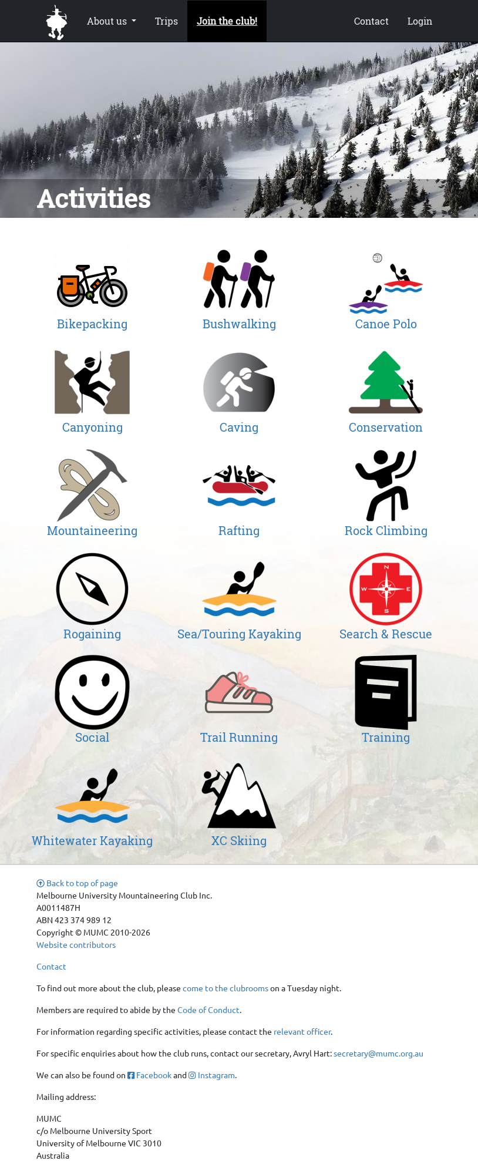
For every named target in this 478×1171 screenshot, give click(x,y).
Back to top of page (77, 882)
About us (108, 21)
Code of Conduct (208, 1009)
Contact (371, 21)
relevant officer (302, 1031)
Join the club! (227, 21)
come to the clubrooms (225, 987)
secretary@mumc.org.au (378, 1053)
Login (420, 21)
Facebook (149, 1074)
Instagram (211, 1074)
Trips (166, 21)
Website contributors (76, 944)
